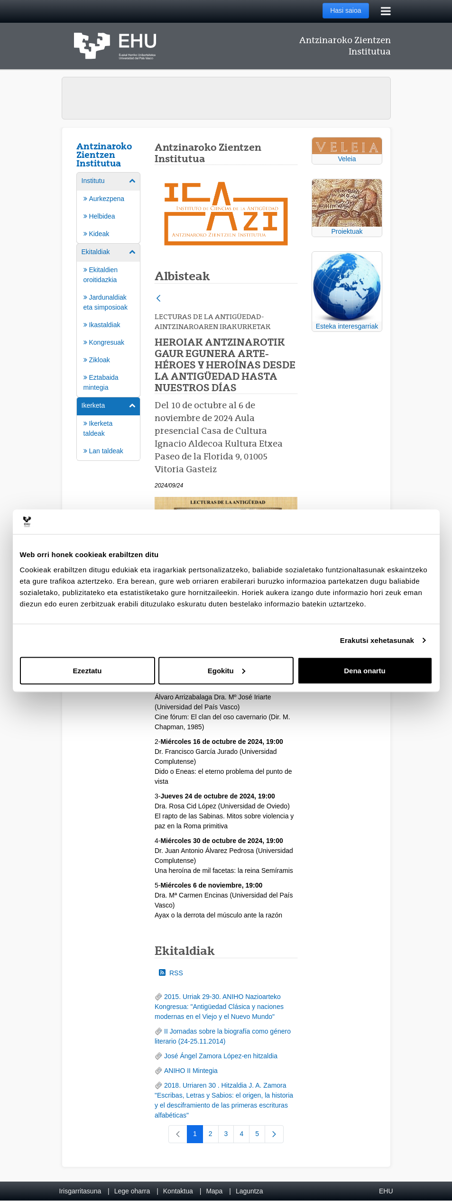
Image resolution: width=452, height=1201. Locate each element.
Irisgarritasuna (80, 1191)
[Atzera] (158, 299)
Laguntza (249, 1191)
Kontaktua (178, 1191)
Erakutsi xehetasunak (377, 640)
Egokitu (226, 670)
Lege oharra (132, 1191)
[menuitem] (108, 207)
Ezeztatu (87, 670)
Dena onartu (365, 670)
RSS (171, 973)
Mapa (214, 1191)
